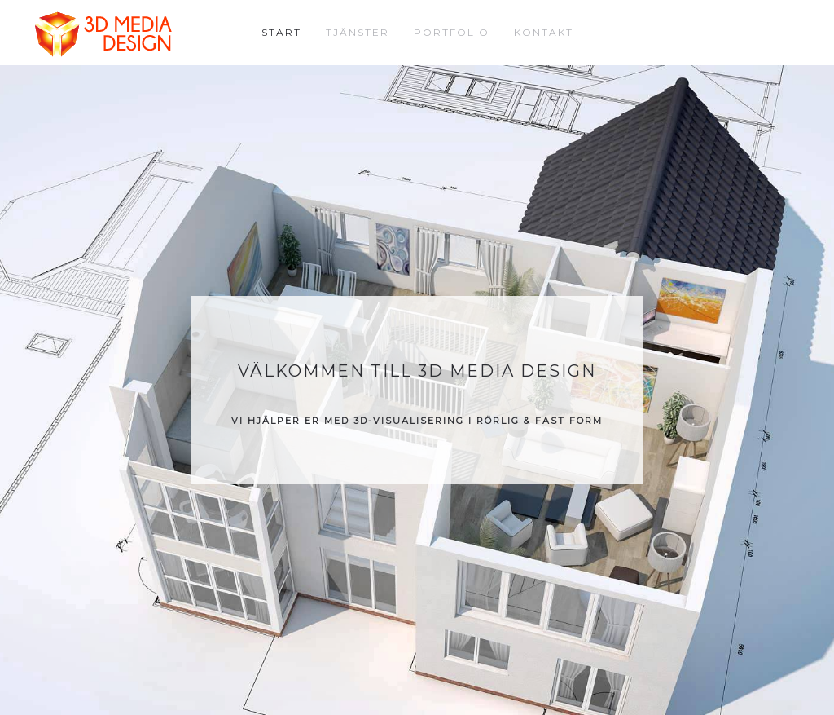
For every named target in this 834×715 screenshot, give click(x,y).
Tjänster (357, 32)
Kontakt (543, 32)
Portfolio (451, 32)
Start (281, 32)
